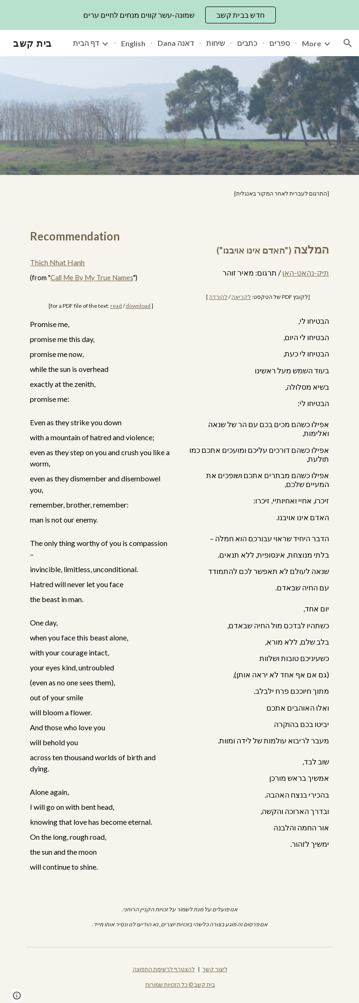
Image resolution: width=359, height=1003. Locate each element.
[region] (179, 15)
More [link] (311, 43)
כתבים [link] (247, 42)
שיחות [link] (215, 42)
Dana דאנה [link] (176, 42)
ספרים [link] (279, 42)
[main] (179, 194)
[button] (348, 43)
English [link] (133, 43)
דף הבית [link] (86, 42)
